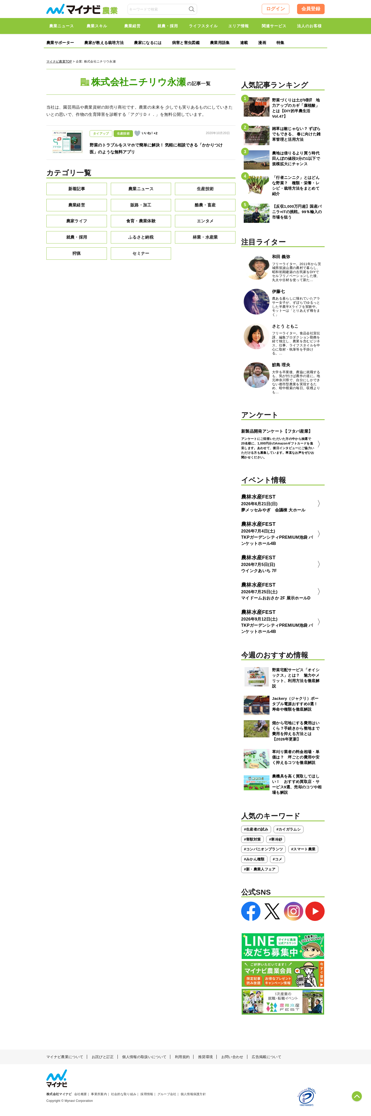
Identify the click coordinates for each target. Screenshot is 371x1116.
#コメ (277, 859)
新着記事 (76, 189)
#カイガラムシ (288, 829)
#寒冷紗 (275, 839)
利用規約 (182, 1057)
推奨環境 (205, 1057)
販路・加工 (140, 205)
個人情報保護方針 (193, 1094)
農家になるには (148, 42)
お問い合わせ (232, 1057)
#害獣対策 (252, 839)
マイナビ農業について (64, 1057)
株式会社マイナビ (59, 1094)
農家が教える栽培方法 (104, 42)
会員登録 (310, 8)
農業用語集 (220, 42)
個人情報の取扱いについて (144, 1057)
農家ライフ (76, 221)
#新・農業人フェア (260, 869)
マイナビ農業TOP (59, 61)
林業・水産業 (205, 237)
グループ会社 (166, 1094)
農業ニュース (141, 189)
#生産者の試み (256, 829)
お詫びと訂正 (103, 1057)
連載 (244, 42)
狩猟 (76, 253)
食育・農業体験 (141, 221)
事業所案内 (99, 1094)
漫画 (262, 42)
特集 (280, 42)
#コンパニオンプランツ (263, 849)
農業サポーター (60, 42)
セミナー (140, 253)
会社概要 (80, 1094)
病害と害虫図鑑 (186, 42)
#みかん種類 (254, 859)
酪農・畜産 (205, 205)
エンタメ (205, 221)
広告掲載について (266, 1057)
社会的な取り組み (124, 1094)
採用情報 (146, 1094)
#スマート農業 (303, 849)
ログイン (275, 8)
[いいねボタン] (137, 133)
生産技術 (205, 189)
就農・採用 (76, 237)
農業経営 (76, 205)
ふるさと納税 (141, 237)
